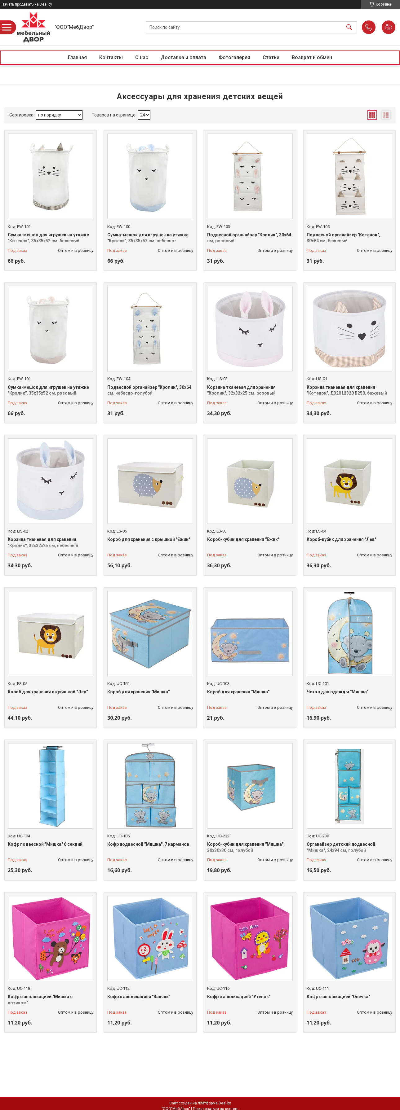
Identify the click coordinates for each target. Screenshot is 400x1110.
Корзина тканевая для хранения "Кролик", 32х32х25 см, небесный (43, 542)
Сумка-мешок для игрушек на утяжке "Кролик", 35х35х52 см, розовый (48, 390)
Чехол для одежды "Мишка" (337, 691)
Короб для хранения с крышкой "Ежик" (148, 539)
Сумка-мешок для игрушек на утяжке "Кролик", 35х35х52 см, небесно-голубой (148, 240)
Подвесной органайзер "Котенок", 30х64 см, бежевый (343, 237)
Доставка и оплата (183, 57)
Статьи (271, 57)
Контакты (111, 57)
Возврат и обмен (312, 57)
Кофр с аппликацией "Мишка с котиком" (40, 999)
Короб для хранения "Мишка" (138, 691)
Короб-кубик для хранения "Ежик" (243, 539)
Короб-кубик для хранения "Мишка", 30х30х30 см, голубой (246, 847)
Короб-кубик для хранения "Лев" (341, 539)
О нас (141, 57)
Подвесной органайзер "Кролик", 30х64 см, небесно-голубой (149, 390)
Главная (77, 57)
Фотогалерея (234, 57)
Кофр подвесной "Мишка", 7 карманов (148, 844)
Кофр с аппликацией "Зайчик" (138, 996)
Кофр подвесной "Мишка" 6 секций (45, 844)
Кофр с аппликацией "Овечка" (338, 996)
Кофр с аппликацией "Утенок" (238, 996)
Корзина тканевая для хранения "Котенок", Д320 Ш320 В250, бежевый (347, 390)
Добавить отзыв (388, 27)
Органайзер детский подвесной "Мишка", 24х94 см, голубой (341, 847)
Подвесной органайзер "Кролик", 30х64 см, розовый (249, 237)
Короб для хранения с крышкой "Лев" (48, 691)
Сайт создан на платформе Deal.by (200, 1103)
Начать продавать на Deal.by (27, 4)
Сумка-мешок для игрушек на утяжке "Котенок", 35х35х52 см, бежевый (48, 237)
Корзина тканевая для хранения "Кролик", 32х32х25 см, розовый (241, 390)
